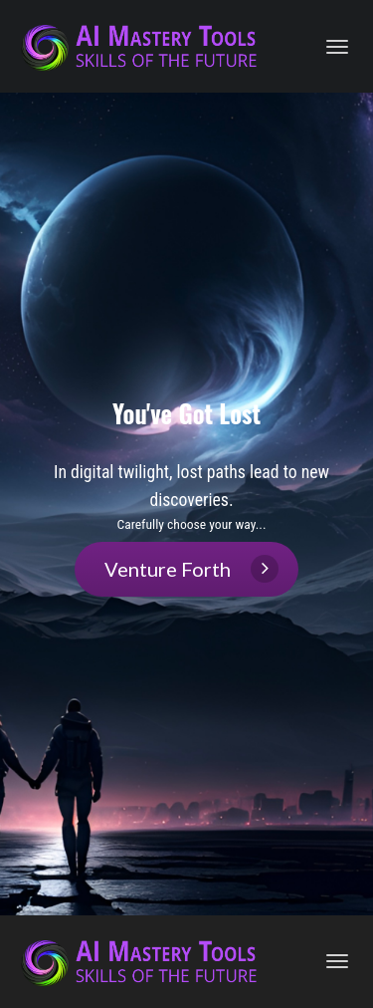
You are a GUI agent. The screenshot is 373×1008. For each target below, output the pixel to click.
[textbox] (191, 497)
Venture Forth (191, 569)
